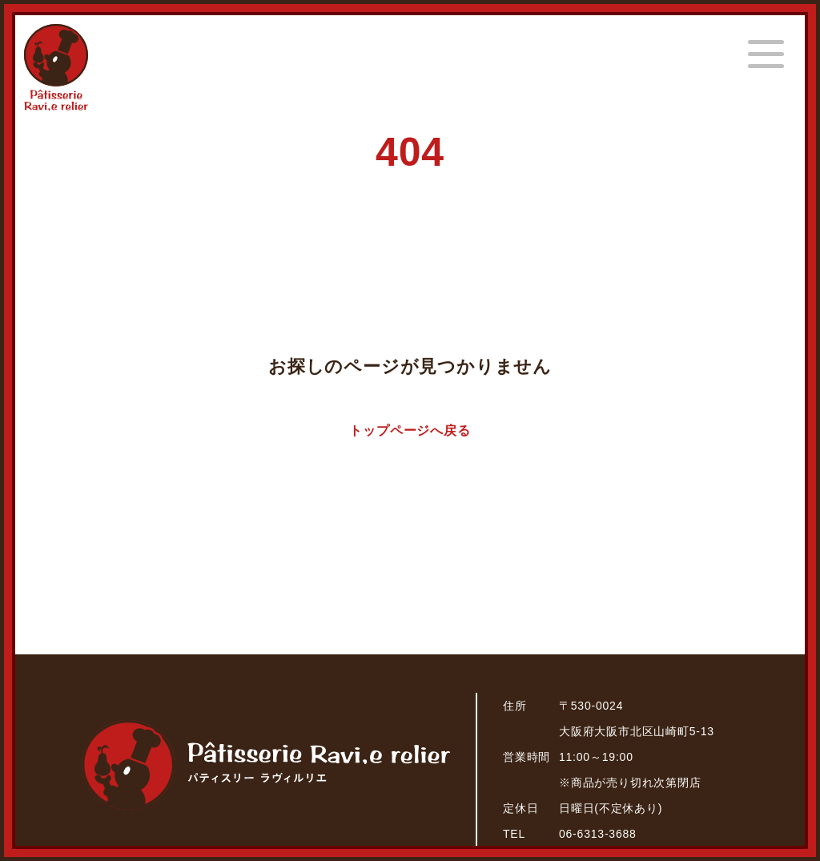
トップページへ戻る (409, 430)
